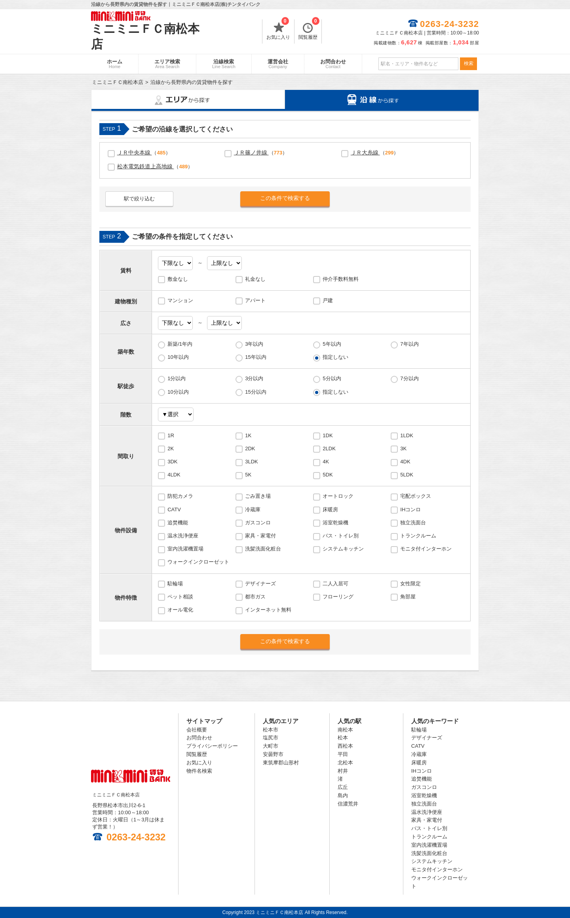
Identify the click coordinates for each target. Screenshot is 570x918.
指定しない (335, 357)
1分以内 (176, 378)
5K (248, 475)
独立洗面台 (413, 523)
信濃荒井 (348, 804)
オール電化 (180, 610)
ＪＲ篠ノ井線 (251, 152)
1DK (327, 435)
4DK (405, 462)
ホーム (114, 64)
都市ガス (255, 597)
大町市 (270, 746)
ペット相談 (180, 597)
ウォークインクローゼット (198, 562)
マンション (180, 300)
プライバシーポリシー (212, 746)
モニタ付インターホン (426, 549)
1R (170, 435)
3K (403, 448)
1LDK (406, 435)
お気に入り (278, 29)
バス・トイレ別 (341, 536)
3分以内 (254, 378)
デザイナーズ (260, 584)
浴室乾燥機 (335, 523)
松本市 (270, 730)
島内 (343, 795)
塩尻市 (270, 738)
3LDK (251, 462)
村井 (343, 771)
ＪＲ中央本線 (134, 152)
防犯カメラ (180, 496)
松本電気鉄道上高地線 (145, 166)
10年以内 (177, 357)
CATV (174, 509)
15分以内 (255, 392)
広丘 (343, 787)
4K (326, 462)
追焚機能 (177, 523)
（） (144, 152)
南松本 (345, 730)
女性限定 (410, 584)
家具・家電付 (260, 536)
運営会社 (278, 64)
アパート (255, 300)
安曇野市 (273, 754)
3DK (172, 462)
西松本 (345, 746)
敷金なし (177, 279)
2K (170, 448)
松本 (343, 738)
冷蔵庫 (252, 509)
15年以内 (255, 357)
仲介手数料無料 (341, 279)
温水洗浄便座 (182, 536)
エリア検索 (167, 64)
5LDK (406, 475)
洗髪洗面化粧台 (263, 549)
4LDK (173, 475)
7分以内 (409, 378)
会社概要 (196, 730)
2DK (250, 448)
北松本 (345, 763)
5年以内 (332, 344)
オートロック (338, 496)
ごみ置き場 (258, 496)
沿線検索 (224, 64)
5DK (327, 475)
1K (248, 435)
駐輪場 (175, 584)
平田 (343, 754)
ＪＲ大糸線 (365, 152)
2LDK (329, 448)
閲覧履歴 (308, 29)
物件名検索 (199, 771)
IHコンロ (410, 509)
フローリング (338, 597)
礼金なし (255, 279)
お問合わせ (333, 64)
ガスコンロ (258, 523)
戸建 (328, 300)
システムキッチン (343, 549)
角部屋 (408, 597)
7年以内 (409, 344)
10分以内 (177, 392)
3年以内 (254, 344)
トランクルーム (418, 536)
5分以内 (332, 378)
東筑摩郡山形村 (281, 763)
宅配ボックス (415, 496)
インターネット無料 (268, 610)
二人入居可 (335, 584)
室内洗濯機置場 (185, 549)
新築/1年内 (179, 344)
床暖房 (330, 509)
